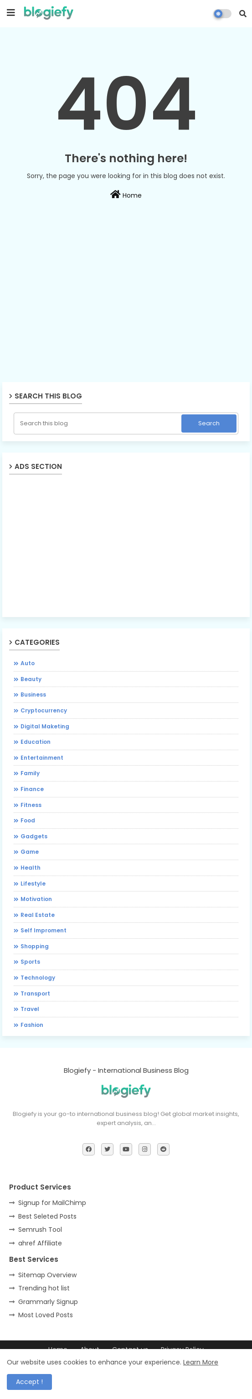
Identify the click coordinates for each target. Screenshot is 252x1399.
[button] (243, 14)
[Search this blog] (98, 423)
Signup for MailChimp (52, 1202)
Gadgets (34, 836)
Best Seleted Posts (47, 1216)
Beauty (31, 679)
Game (30, 852)
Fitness (31, 805)
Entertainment (42, 758)
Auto (28, 663)
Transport (35, 993)
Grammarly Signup (48, 1301)
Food (28, 820)
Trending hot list (44, 1288)
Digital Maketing (45, 726)
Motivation (36, 899)
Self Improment (44, 930)
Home (126, 195)
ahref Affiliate (40, 1243)
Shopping (35, 946)
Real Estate (38, 915)
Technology (38, 977)
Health (31, 867)
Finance (32, 789)
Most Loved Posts (45, 1314)
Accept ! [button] (29, 1381)
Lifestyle (33, 883)
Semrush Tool (40, 1229)
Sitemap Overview (47, 1275)
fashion (32, 1025)
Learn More (200, 1362)
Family (30, 773)
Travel (30, 1009)
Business (33, 694)
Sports (30, 962)
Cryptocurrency (44, 710)
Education (36, 742)
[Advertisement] (126, 315)
